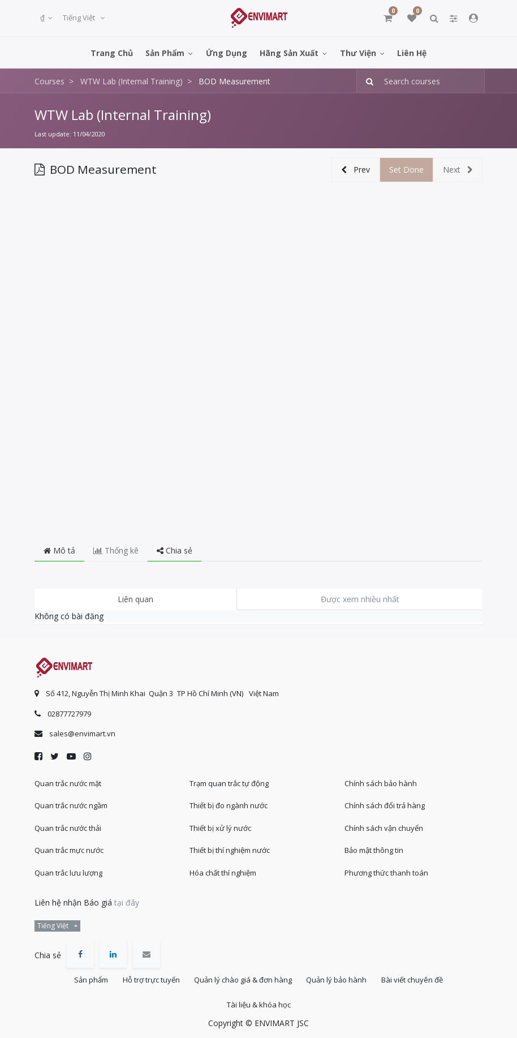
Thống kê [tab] (116, 550)
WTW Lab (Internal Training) (123, 114)
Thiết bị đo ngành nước (228, 801)
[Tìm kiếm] (366, 81)
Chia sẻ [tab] (174, 550)
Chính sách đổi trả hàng (384, 801)
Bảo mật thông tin (373, 845)
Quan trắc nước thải (68, 823)
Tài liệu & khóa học (259, 1003)
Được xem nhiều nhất (360, 599)
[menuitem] (111, 52)
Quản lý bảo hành (339, 976)
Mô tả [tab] (59, 550)
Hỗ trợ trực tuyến (147, 976)
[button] (355, 170)
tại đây (126, 898)
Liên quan (135, 599)
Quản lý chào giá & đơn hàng (243, 976)
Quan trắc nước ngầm (71, 801)
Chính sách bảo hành (380, 779)
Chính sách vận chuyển (383, 823)
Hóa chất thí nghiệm (222, 868)
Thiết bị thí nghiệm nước (229, 845)
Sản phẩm (85, 976)
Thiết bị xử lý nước (220, 823)
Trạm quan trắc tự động (229, 779)
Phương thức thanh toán (386, 868)
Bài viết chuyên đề (418, 976)
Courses (49, 81)
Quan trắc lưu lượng (68, 868)
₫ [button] (43, 17)
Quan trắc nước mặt (68, 779)
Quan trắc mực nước (69, 845)
